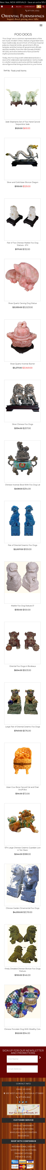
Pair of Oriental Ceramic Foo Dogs (22, 545)
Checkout (30, 7)
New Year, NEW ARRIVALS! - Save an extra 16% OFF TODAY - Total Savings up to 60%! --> (23, 2)
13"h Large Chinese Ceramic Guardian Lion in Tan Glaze (23, 849)
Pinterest (26, 1102)
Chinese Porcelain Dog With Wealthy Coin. (22, 1029)
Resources (23, 1136)
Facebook (20, 1102)
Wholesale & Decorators (23, 1132)
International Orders (23, 1147)
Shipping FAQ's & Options (23, 1150)
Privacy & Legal (23, 1157)
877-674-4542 (32, 11)
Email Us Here (23, 1089)
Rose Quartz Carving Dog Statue (22, 303)
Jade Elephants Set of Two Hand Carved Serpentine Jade (22, 123)
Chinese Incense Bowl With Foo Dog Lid (22, 485)
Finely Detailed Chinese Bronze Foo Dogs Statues (22, 970)
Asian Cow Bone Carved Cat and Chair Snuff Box (22, 788)
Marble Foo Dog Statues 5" (22, 606)
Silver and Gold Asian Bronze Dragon (22, 182)
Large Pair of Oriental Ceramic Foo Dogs (22, 727)
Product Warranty (23, 1126)
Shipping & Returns (23, 1129)
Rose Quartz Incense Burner (22, 364)
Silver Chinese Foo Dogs (22, 424)
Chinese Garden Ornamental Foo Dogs (22, 908)
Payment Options (23, 1153)
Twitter (23, 1102)
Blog (18, 7)
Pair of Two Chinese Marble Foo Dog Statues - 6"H (22, 244)
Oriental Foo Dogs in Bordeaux (22, 666)
